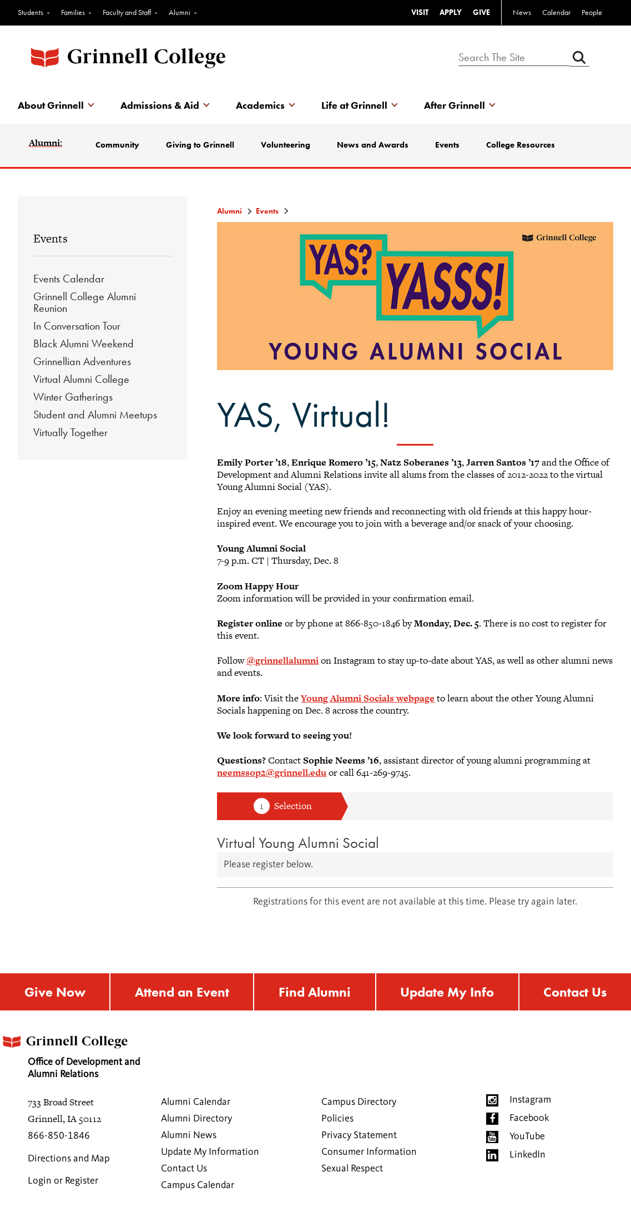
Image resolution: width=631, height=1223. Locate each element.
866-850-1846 (59, 1136)
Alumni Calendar (195, 1102)
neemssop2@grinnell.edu (271, 772)
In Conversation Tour (76, 326)
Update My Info (447, 991)
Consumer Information (369, 1152)
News (522, 12)
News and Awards (372, 144)
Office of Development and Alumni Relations (70, 1053)
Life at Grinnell (354, 105)
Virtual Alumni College (81, 379)
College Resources (520, 144)
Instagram (530, 1100)
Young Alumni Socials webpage (368, 698)
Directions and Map (69, 1159)
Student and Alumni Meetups (95, 414)
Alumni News (188, 1135)
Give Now (54, 991)
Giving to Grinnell (200, 144)
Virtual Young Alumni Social (298, 842)
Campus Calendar (197, 1185)
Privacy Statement (359, 1135)
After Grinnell (454, 105)
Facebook (529, 1118)
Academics (260, 105)
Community (117, 144)
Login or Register (63, 1181)
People (592, 12)
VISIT (419, 12)
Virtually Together (70, 432)
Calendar (556, 12)
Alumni (179, 12)
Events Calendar (68, 278)
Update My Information (210, 1152)
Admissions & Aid (159, 105)
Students (30, 12)
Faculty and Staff (127, 12)
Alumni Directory (196, 1119)
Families (73, 12)
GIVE (481, 12)
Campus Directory (358, 1102)
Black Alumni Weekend (83, 343)
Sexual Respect (352, 1169)
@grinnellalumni (282, 660)
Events (447, 144)
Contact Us (184, 1169)
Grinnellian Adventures (82, 361)
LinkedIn (527, 1155)
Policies (337, 1119)
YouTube (527, 1136)
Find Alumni (315, 991)
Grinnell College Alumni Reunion (84, 302)
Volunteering (285, 144)
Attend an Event (182, 991)
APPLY (451, 12)
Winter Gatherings (73, 397)
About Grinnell (51, 105)
